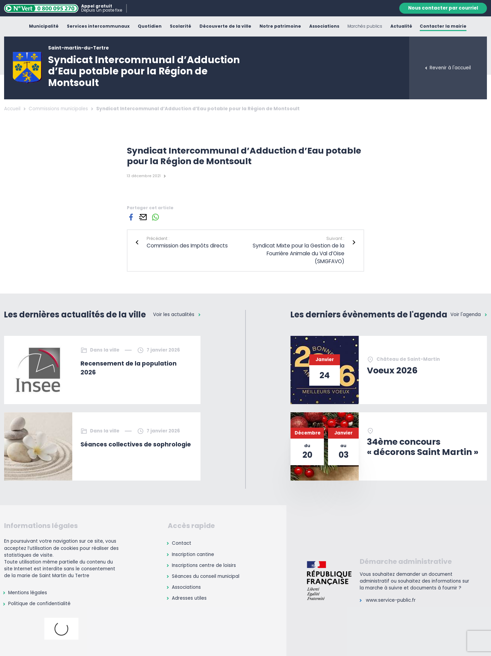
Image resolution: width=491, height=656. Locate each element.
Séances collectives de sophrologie (135, 444)
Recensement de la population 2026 (128, 367)
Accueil (12, 108)
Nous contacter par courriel (443, 8)
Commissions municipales (58, 108)
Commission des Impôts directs (187, 245)
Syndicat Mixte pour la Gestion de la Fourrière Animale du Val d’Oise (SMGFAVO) (298, 253)
